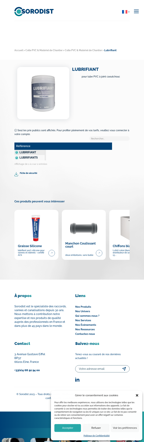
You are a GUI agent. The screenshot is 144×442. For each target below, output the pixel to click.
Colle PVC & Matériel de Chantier (44, 50)
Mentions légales (102, 388)
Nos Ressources (85, 323)
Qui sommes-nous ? (87, 309)
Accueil (18, 50)
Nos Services (83, 314)
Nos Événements (85, 318)
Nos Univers (82, 305)
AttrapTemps (83, 388)
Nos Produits (83, 300)
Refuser (96, 427)
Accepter (67, 427)
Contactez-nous (85, 327)
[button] (137, 395)
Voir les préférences (125, 427)
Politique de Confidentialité (97, 436)
